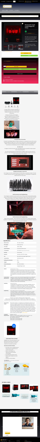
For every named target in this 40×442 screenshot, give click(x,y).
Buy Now (29, 55)
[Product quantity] (22, 51)
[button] (2, 426)
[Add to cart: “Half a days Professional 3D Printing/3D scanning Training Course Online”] (7, 433)
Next (37, 16)
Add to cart (26, 53)
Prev (34, 16)
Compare (7, 435)
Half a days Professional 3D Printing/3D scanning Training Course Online (16, 429)
